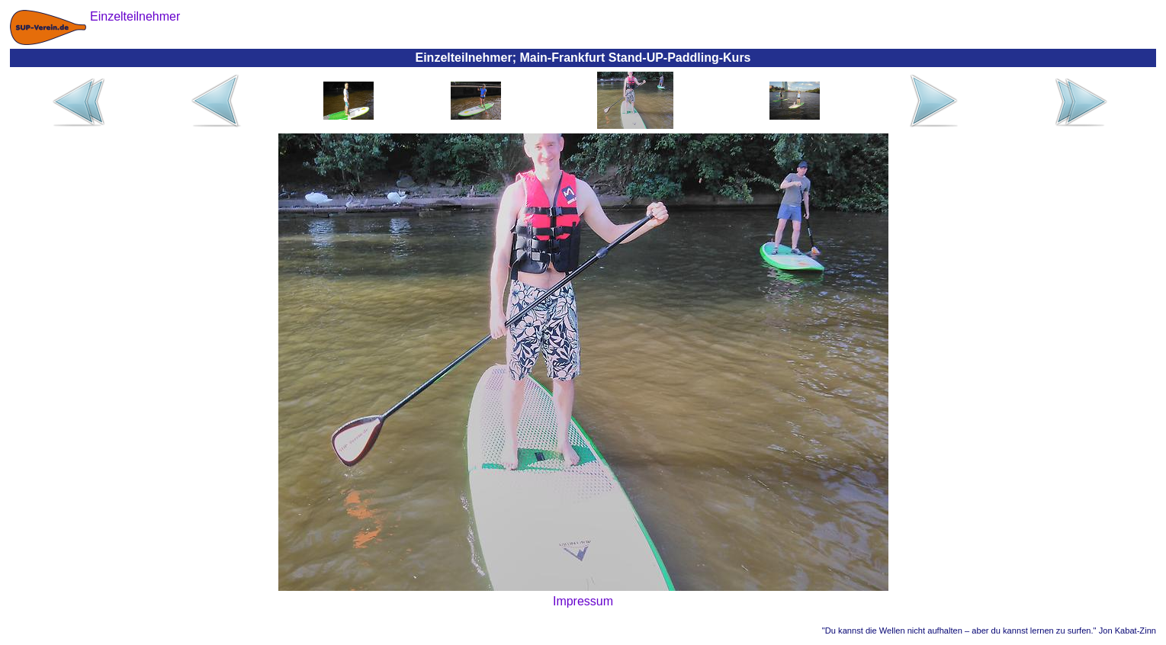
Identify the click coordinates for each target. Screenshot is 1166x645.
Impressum (583, 601)
